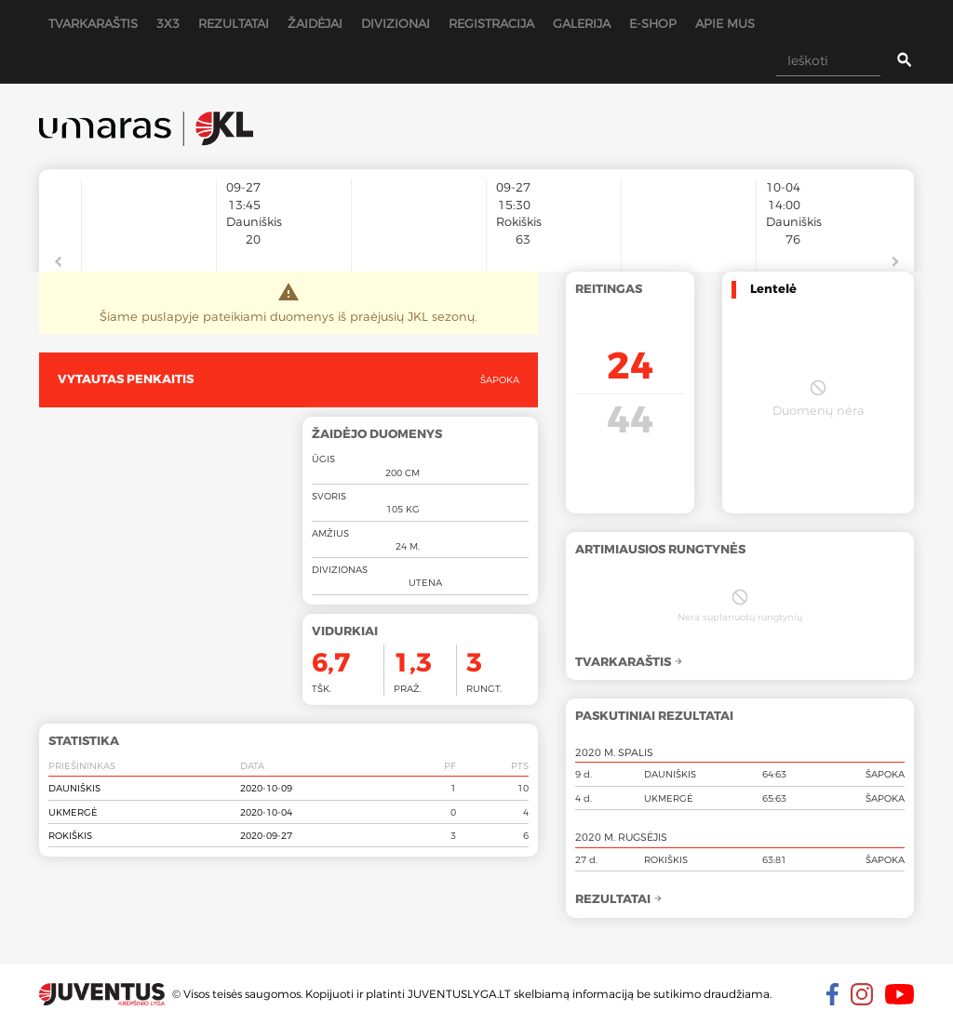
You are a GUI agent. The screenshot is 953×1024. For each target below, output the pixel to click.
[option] (149, 215)
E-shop (653, 23)
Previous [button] (57, 262)
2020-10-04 (266, 812)
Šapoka (499, 379)
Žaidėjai (315, 23)
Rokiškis (70, 835)
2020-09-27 (266, 835)
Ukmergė (73, 812)
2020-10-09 (266, 787)
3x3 (168, 23)
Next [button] (895, 262)
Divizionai (395, 23)
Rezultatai (233, 23)
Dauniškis (74, 787)
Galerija (582, 23)
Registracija (491, 23)
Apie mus (725, 23)
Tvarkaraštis (93, 23)
